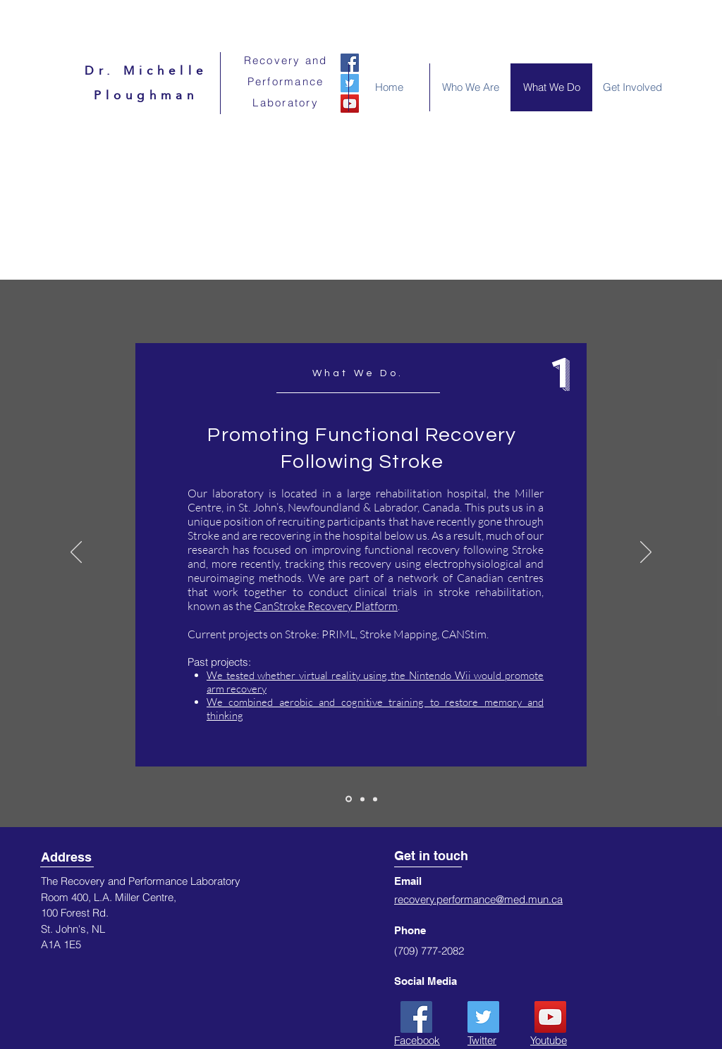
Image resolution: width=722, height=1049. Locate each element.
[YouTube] (550, 1017)
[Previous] (76, 553)
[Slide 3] (375, 799)
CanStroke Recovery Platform (326, 606)
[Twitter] (483, 1017)
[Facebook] (350, 63)
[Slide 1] (348, 799)
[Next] (645, 553)
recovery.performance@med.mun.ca (478, 899)
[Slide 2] (362, 799)
